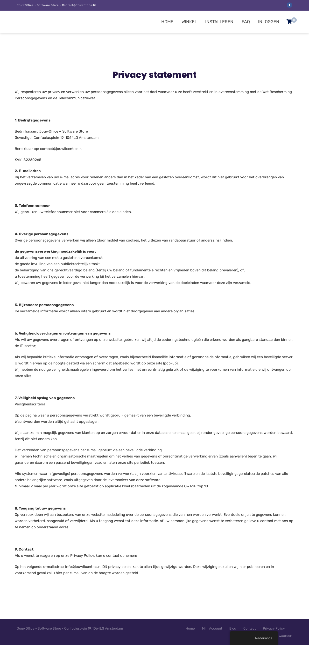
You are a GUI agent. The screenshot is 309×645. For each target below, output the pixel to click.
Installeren (219, 21)
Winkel (189, 21)
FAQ (246, 21)
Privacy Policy (274, 628)
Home (167, 21)
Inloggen (268, 21)
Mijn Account (212, 628)
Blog (232, 628)
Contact (249, 628)
